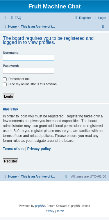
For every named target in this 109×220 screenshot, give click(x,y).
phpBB (39, 206)
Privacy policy (39, 149)
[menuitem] (15, 17)
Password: (11, 65)
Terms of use (13, 149)
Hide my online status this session (30, 84)
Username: (11, 52)
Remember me (16, 79)
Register (10, 161)
